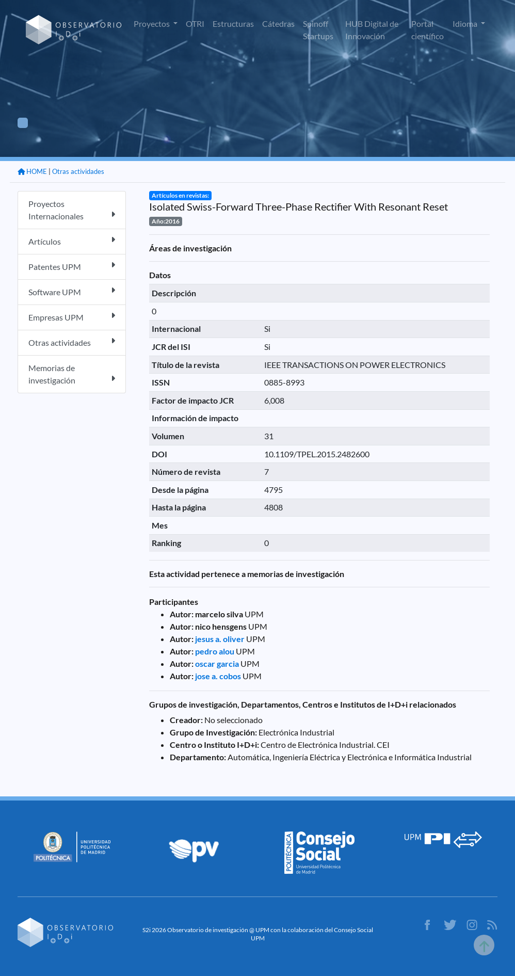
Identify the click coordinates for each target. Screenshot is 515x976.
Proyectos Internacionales (71, 210)
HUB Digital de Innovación (371, 30)
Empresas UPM (71, 316)
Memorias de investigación (71, 374)
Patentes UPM (71, 266)
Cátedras (278, 23)
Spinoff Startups (318, 30)
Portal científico (427, 30)
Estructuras (233, 23)
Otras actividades (78, 171)
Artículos (71, 240)
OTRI (195, 23)
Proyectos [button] (152, 23)
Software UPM (71, 291)
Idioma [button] (466, 23)
